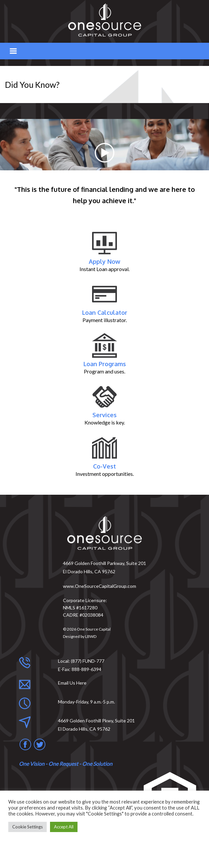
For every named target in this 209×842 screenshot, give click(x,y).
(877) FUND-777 (87, 661)
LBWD (90, 636)
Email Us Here (72, 683)
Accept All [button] (64, 826)
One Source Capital (94, 629)
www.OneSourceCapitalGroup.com (99, 586)
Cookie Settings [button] (27, 826)
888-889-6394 (86, 669)
